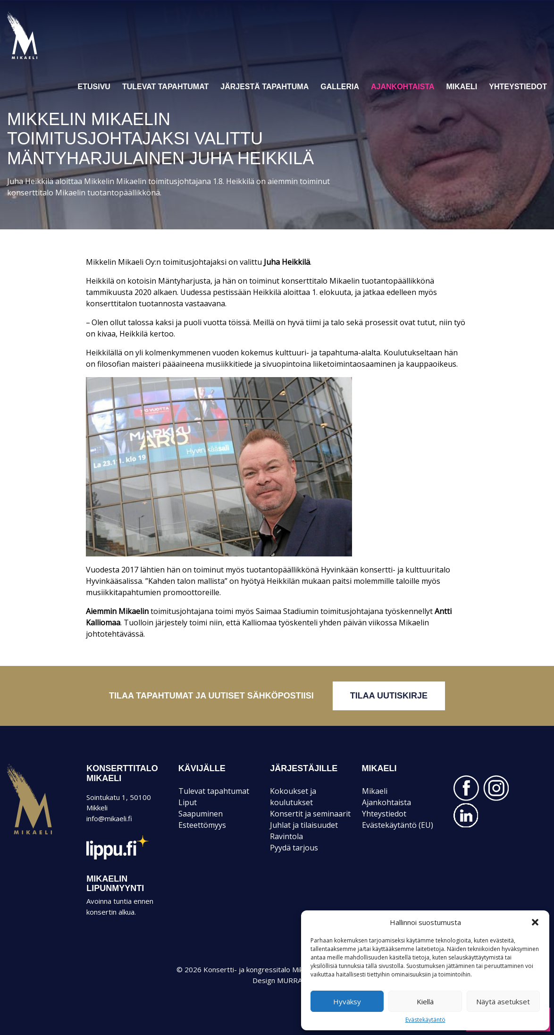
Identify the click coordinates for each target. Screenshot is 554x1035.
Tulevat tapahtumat (165, 87)
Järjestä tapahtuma (264, 87)
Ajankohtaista (403, 87)
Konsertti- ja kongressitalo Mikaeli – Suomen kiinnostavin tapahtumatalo (38, 58)
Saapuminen (200, 813)
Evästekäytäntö (425, 1020)
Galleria (339, 87)
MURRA (289, 980)
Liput (187, 802)
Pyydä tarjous (294, 847)
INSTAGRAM (496, 788)
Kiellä (425, 1001)
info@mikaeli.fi (109, 818)
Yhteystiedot (518, 87)
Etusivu (94, 87)
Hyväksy (347, 1001)
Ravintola (286, 836)
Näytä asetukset (503, 1001)
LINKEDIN (466, 815)
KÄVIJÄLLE (202, 768)
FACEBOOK (466, 788)
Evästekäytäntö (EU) (397, 825)
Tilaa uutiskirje (389, 695)
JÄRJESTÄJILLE (303, 768)
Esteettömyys (202, 825)
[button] (535, 922)
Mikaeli (462, 87)
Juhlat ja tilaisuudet (304, 825)
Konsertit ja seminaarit (310, 813)
